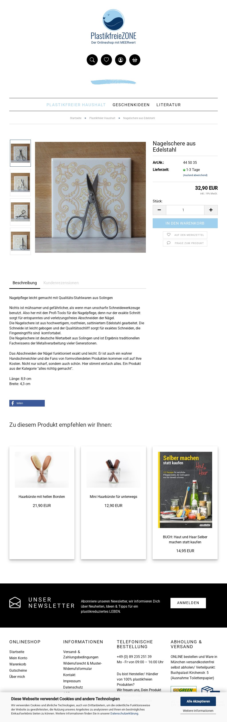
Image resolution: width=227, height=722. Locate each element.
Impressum (72, 681)
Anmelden (188, 603)
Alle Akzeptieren (198, 701)
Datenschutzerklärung (124, 713)
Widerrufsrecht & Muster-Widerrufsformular (82, 666)
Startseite (16, 652)
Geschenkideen (131, 104)
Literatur (169, 104)
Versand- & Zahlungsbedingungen (80, 654)
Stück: (157, 201)
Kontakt (69, 675)
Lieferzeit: (161, 170)
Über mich (17, 677)
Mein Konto (18, 658)
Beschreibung (25, 282)
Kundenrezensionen (61, 282)
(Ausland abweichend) (195, 175)
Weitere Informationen (198, 710)
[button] (27, 403)
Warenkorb (17, 664)
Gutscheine (18, 670)
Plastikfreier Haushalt (76, 104)
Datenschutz (73, 687)
